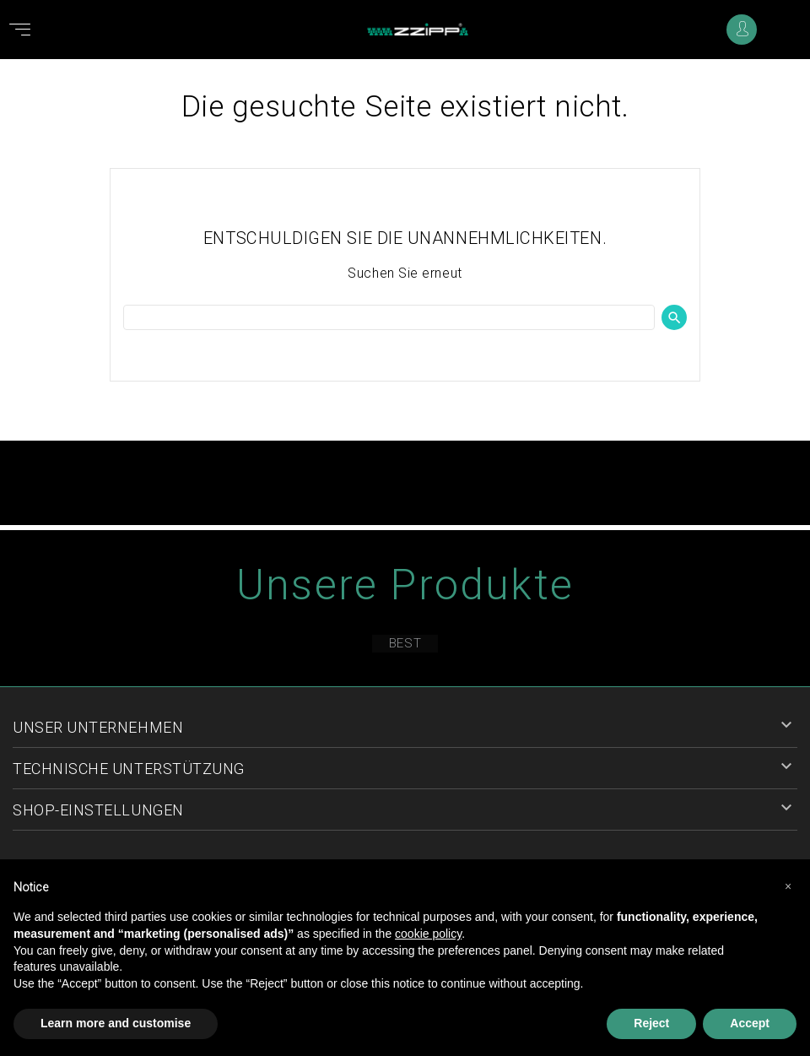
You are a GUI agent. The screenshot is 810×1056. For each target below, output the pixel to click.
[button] (788, 886)
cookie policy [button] (428, 933)
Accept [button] (750, 1023)
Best (405, 643)
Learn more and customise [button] (115, 1023)
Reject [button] (651, 1023)
